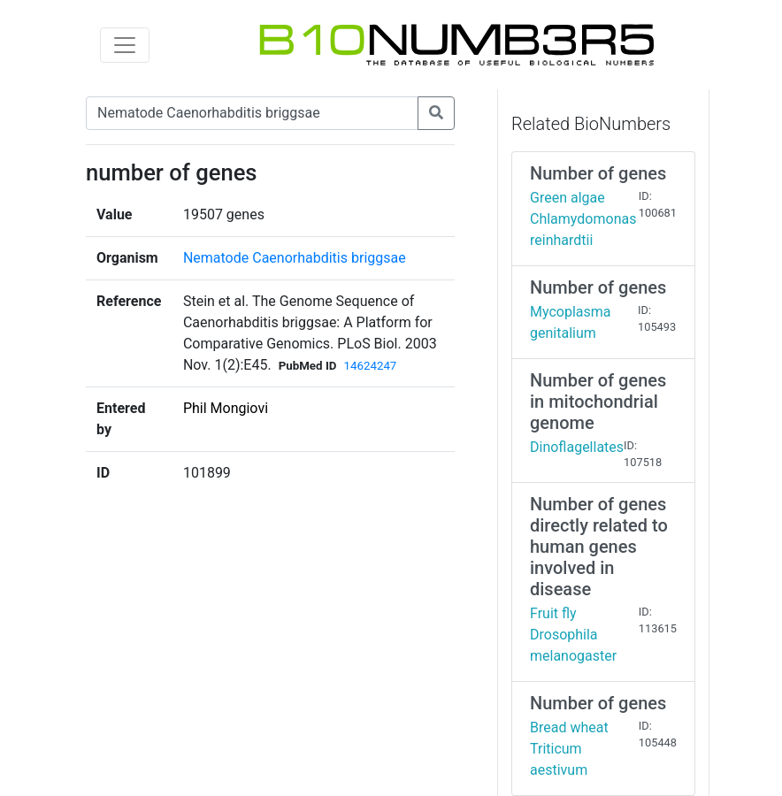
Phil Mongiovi (225, 408)
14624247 (369, 365)
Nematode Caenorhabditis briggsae (294, 257)
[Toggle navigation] (125, 45)
